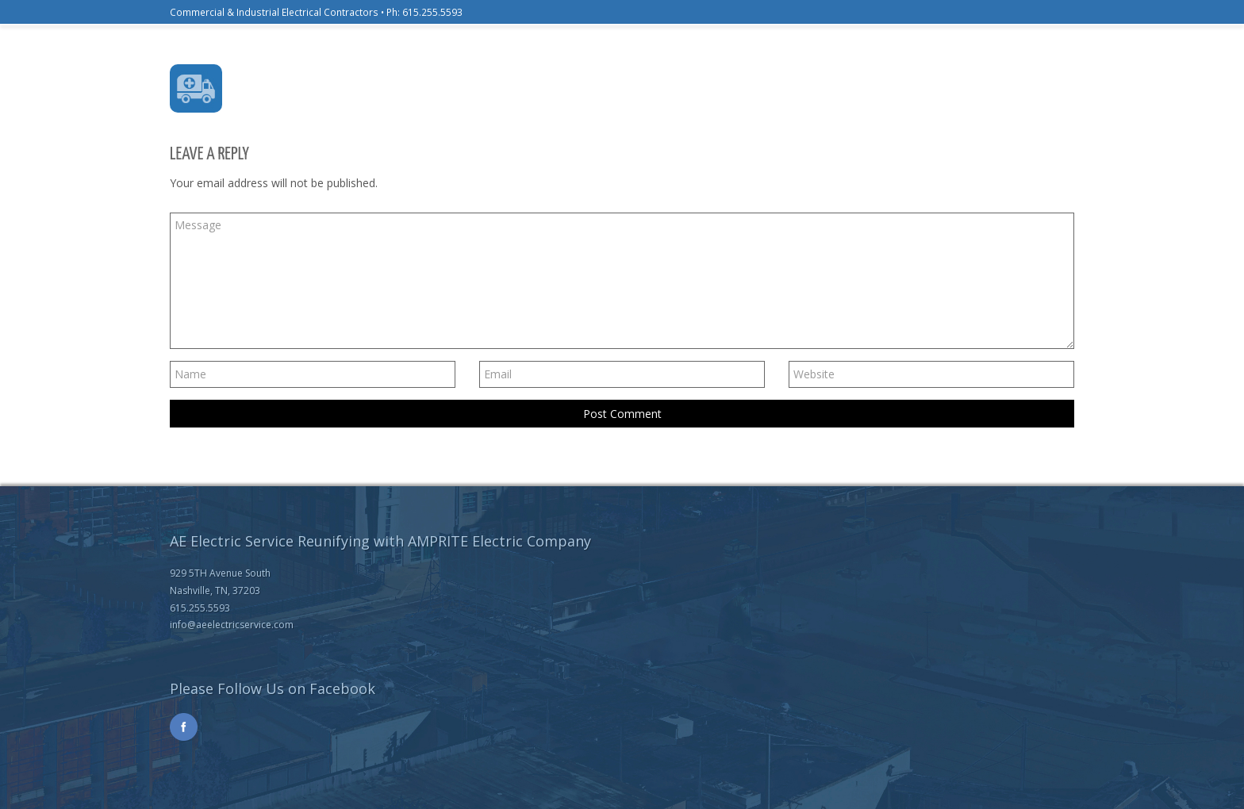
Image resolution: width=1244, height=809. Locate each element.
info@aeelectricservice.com (232, 624)
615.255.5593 (432, 12)
